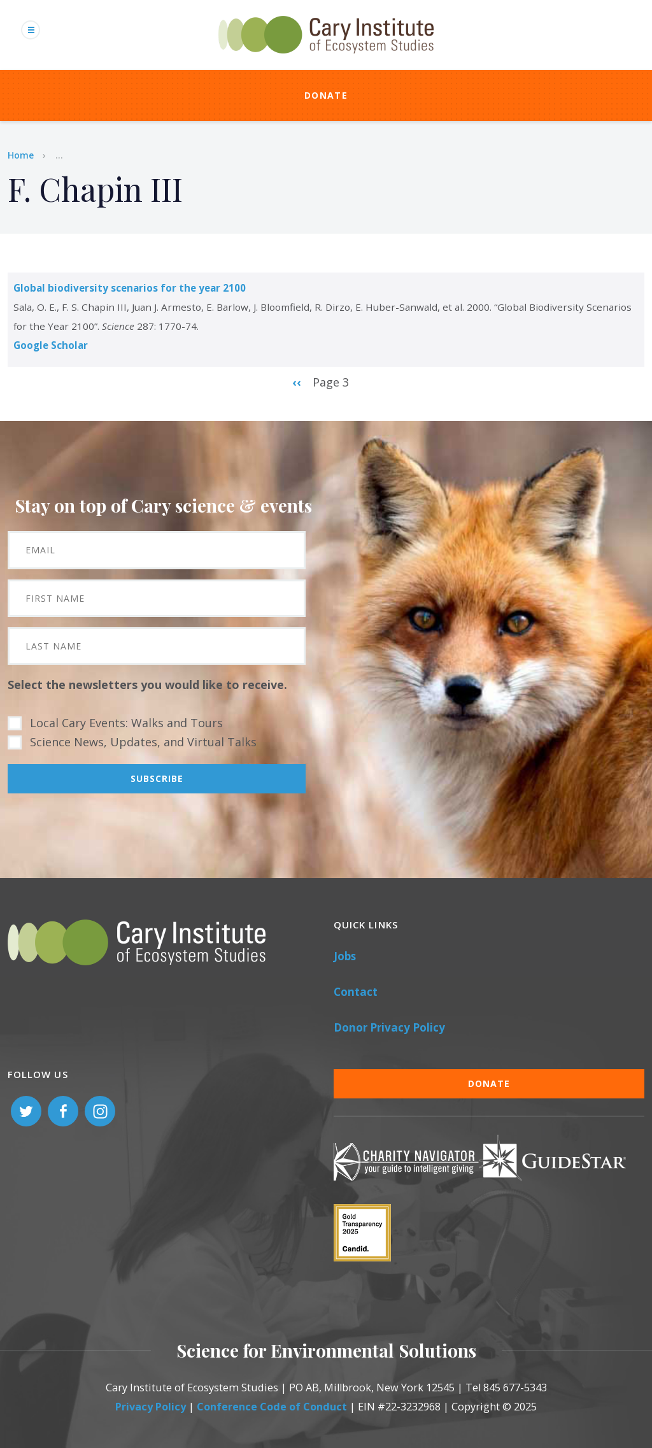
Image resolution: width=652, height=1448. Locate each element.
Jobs (345, 956)
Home (21, 155)
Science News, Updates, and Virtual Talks (143, 741)
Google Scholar (50, 345)
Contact (356, 991)
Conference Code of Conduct (272, 1407)
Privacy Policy (150, 1407)
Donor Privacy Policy (389, 1027)
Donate (326, 95)
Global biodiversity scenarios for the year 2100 (129, 287)
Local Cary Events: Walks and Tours (126, 722)
